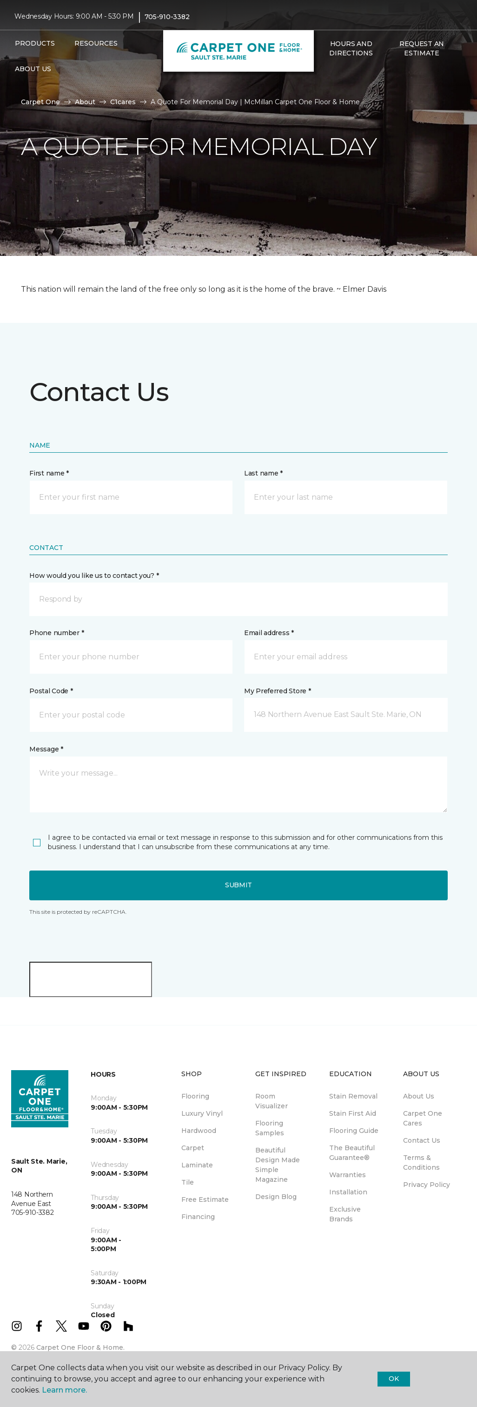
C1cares (123, 102)
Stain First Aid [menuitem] (352, 1113)
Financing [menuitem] (198, 1217)
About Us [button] (33, 69)
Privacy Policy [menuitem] (426, 1184)
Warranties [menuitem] (347, 1175)
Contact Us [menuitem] (421, 1140)
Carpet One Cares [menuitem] (422, 1118)
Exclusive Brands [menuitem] (345, 1214)
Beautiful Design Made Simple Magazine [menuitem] (277, 1165)
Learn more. (64, 1390)
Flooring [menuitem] (195, 1096)
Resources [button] (96, 43)
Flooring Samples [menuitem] (269, 1128)
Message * (46, 749)
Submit (238, 885)
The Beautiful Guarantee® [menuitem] (352, 1153)
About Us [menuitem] (418, 1096)
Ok (393, 1378)
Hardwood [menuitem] (198, 1130)
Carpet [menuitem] (192, 1148)
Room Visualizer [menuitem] (271, 1101)
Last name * (263, 473)
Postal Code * (51, 691)
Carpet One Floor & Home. (80, 1347)
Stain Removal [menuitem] (353, 1096)
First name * (49, 473)
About (85, 102)
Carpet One (40, 102)
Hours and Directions (350, 48)
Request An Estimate (421, 48)
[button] (323, 73)
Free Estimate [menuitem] (205, 1199)
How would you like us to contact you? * (94, 575)
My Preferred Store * (277, 691)
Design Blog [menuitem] (276, 1197)
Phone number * (56, 633)
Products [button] (35, 43)
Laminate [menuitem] (197, 1165)
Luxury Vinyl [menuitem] (202, 1113)
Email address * (269, 633)
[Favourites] (334, 73)
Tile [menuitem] (187, 1182)
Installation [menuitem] (348, 1192)
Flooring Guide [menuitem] (353, 1130)
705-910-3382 (167, 17)
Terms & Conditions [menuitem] (421, 1162)
